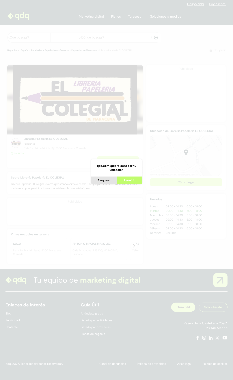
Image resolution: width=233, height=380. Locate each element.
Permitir (129, 180)
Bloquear (104, 180)
